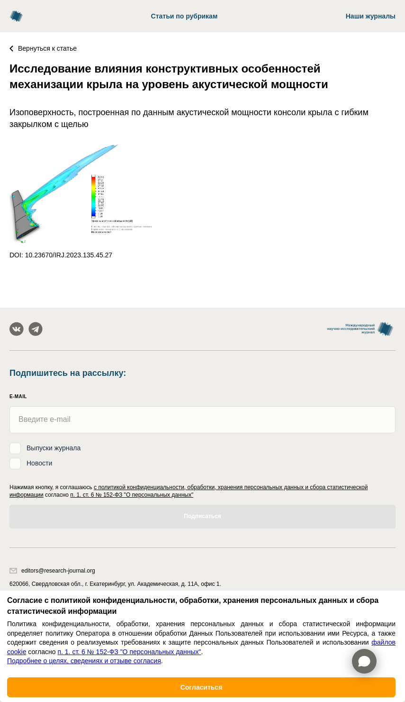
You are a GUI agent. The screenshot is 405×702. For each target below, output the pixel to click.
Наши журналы (371, 16)
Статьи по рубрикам (184, 16)
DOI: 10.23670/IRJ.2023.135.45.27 (60, 255)
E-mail (18, 396)
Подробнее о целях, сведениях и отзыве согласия (84, 661)
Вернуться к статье (43, 48)
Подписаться (202, 516)
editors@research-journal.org (52, 570)
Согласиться (201, 687)
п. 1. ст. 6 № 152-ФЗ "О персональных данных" (131, 495)
